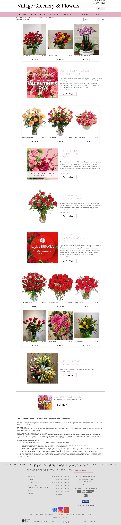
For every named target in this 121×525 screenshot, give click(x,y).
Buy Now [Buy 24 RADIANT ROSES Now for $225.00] (34, 307)
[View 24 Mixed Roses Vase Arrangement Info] (60, 121)
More (99, 14)
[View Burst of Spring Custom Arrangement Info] (42, 368)
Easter (26, 14)
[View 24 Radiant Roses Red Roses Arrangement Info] (34, 286)
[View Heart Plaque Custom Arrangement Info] (60, 325)
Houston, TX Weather (60, 517)
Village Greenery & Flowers (48, 6)
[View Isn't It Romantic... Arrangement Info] (86, 119)
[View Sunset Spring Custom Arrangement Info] (86, 325)
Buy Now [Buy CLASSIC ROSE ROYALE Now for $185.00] (60, 307)
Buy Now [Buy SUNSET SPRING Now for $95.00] (87, 345)
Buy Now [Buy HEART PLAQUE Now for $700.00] (60, 345)
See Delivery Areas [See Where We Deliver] (83, 471)
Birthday (42, 14)
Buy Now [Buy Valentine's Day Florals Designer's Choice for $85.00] (68, 93)
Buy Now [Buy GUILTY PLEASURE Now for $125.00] (87, 307)
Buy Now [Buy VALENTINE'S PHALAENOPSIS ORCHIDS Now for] (87, 59)
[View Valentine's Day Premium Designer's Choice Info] (42, 164)
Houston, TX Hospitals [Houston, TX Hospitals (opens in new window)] (57, 514)
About (89, 14)
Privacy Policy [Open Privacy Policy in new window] (76, 521)
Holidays (78, 14)
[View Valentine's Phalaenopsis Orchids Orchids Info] (86, 39)
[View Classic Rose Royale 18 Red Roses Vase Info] (60, 286)
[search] (103, 19)
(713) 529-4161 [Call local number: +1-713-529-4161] (100, 3)
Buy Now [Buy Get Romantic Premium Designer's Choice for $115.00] (68, 260)
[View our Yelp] (66, 512)
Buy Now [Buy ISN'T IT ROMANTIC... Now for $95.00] (87, 141)
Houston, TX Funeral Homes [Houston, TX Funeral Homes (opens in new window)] (39, 514)
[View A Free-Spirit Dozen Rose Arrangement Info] (34, 121)
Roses (33, 14)
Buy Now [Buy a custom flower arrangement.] (62, 404)
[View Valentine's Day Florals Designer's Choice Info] (42, 82)
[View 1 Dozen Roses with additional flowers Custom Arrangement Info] (34, 325)
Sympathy (53, 14)
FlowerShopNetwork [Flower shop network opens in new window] (61, 521)
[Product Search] (93, 19)
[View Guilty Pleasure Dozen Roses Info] (86, 286)
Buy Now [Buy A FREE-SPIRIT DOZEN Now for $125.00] (34, 141)
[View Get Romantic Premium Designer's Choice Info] (42, 247)
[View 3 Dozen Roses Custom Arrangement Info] (34, 39)
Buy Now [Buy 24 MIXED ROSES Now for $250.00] (60, 141)
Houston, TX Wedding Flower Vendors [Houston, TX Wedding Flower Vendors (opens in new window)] (78, 514)
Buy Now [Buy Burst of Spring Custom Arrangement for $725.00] (68, 375)
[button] (100, 8)
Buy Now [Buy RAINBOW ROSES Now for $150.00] (60, 59)
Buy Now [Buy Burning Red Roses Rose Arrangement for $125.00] (68, 216)
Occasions (66, 14)
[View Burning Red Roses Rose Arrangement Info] (42, 206)
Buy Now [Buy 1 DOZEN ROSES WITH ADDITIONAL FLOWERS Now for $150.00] (34, 345)
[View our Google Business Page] (54, 512)
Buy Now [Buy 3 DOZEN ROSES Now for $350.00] (34, 59)
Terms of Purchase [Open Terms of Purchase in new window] (89, 521)
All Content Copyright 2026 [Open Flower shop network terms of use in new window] (44, 521)
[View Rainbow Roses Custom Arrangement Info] (60, 39)
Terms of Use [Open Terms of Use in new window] (65, 522)
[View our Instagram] (60, 512)
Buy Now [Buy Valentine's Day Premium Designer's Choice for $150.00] (68, 177)
